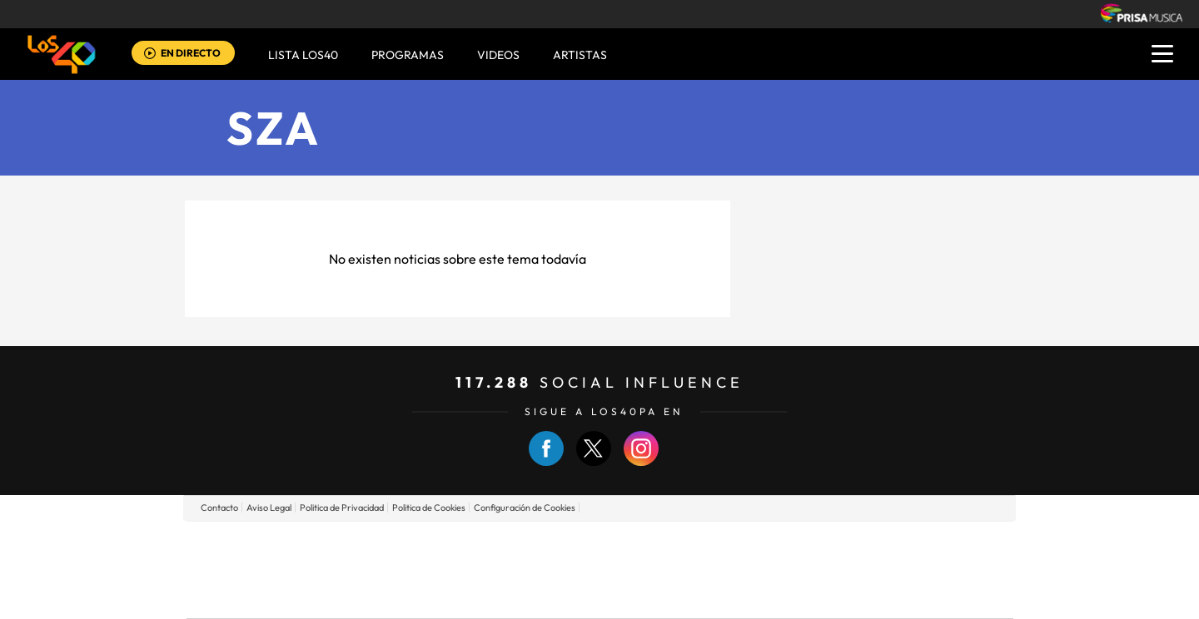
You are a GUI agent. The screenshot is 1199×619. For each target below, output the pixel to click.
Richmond (399, 594)
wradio (571, 569)
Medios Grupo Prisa (261, 598)
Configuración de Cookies (524, 507)
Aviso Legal (268, 507)
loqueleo (777, 594)
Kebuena (881, 569)
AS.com (780, 544)
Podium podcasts (563, 594)
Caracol (896, 544)
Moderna (481, 594)
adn (835, 544)
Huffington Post (431, 569)
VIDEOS (498, 54)
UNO (523, 569)
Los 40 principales (489, 544)
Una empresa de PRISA (261, 558)
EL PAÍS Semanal (759, 569)
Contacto (219, 507)
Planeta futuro (821, 569)
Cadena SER (727, 544)
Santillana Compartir (655, 544)
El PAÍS (409, 544)
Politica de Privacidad (342, 507)
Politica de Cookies (428, 507)
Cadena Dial (698, 569)
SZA (273, 127)
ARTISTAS (580, 54)
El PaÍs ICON (634, 594)
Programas (407, 54)
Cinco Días (635, 569)
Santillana (567, 544)
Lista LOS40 (303, 54)
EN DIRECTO (191, 53)
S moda (704, 594)
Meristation (857, 594)
